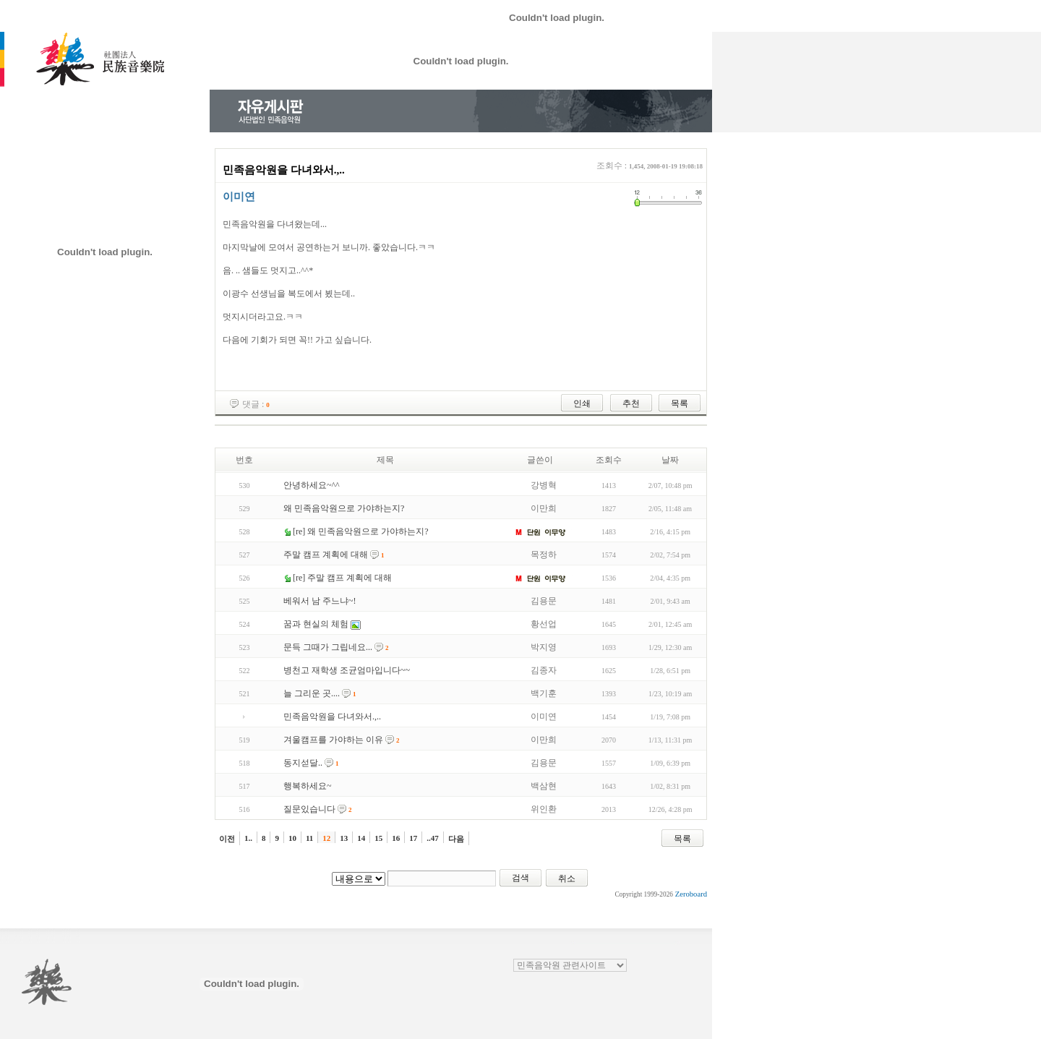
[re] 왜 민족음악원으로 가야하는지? (361, 531)
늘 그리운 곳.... (311, 693)
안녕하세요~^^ (311, 485)
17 (413, 838)
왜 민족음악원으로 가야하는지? (343, 508)
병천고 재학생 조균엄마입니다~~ (346, 670)
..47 (433, 838)
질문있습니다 (309, 809)
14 (361, 838)
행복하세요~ (307, 786)
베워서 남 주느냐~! (319, 601)
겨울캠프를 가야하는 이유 (333, 740)
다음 (456, 838)
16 (396, 838)
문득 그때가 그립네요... (327, 647)
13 (344, 838)
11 (309, 838)
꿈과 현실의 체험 (315, 624)
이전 (227, 838)
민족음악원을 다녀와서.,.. (332, 716)
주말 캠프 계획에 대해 (325, 555)
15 (378, 838)
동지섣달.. (302, 763)
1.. (248, 838)
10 (292, 838)
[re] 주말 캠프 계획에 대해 (342, 578)
